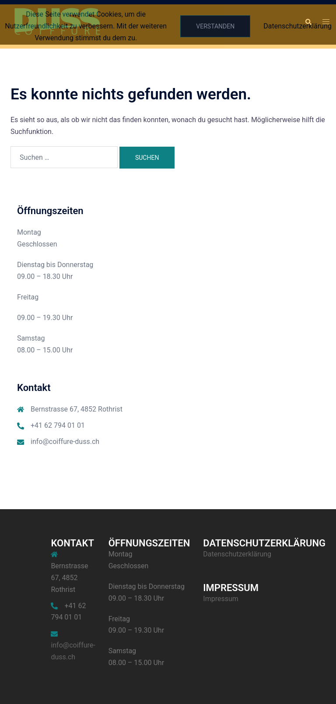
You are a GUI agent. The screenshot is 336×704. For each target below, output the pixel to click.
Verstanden (215, 26)
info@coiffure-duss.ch (65, 441)
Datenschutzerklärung (237, 554)
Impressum (220, 599)
